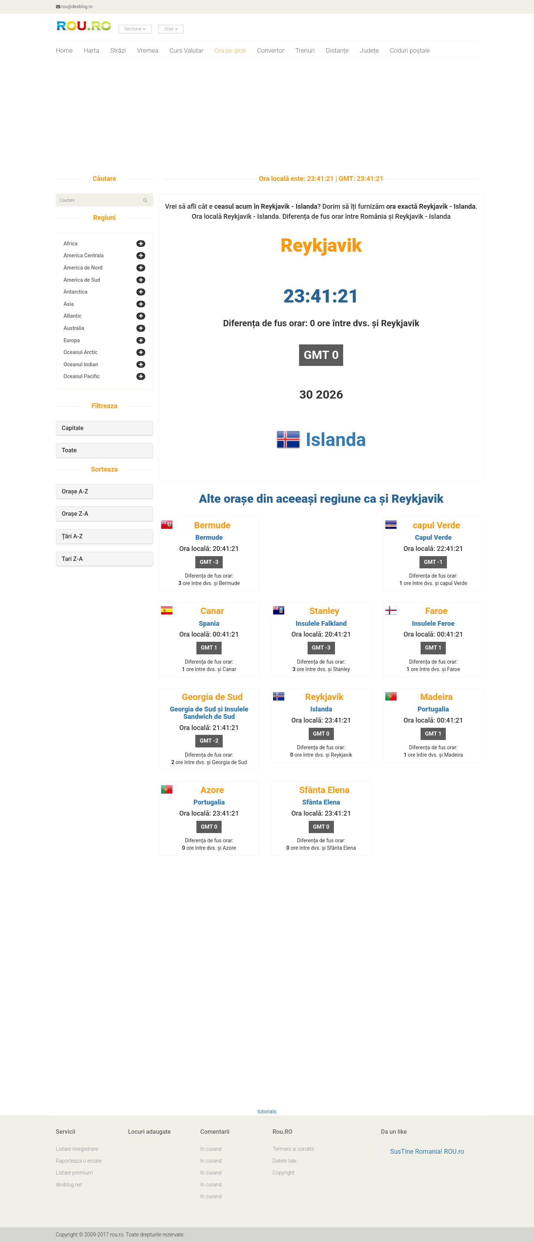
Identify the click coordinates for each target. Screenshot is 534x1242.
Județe (369, 50)
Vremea (148, 50)
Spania (209, 623)
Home (64, 50)
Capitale (73, 428)
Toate (69, 450)
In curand (211, 1149)
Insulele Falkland (321, 623)
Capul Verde (433, 537)
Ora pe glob (230, 50)
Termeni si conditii (293, 1149)
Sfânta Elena (321, 802)
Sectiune (135, 29)
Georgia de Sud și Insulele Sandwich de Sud (209, 712)
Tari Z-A (72, 558)
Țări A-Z (72, 536)
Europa (72, 340)
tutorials (267, 1111)
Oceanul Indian (81, 364)
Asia (69, 304)
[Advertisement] (267, 119)
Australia (74, 328)
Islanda (336, 439)
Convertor (270, 50)
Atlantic (73, 316)
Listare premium (74, 1173)
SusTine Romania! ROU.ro (427, 1151)
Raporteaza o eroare (79, 1161)
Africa (71, 244)
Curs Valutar (186, 50)
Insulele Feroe (433, 623)
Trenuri (305, 50)
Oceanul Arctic (81, 352)
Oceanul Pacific (82, 376)
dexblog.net (69, 1185)
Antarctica (75, 292)
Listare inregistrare (77, 1149)
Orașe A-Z (75, 491)
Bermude (209, 537)
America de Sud (82, 280)
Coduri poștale (410, 50)
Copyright (284, 1173)
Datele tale (285, 1161)
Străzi (118, 50)
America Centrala (84, 255)
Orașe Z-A (75, 513)
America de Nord (83, 268)
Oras (171, 29)
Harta (91, 50)
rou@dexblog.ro (74, 6)
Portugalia (433, 709)
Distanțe (337, 50)
